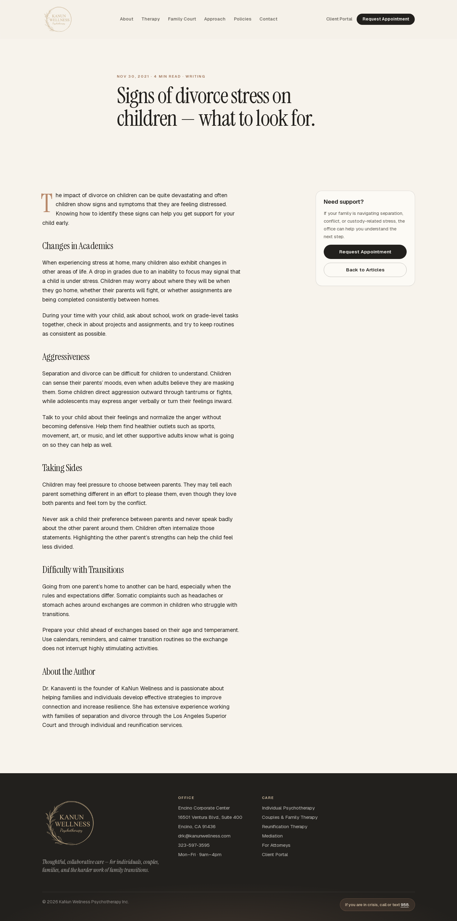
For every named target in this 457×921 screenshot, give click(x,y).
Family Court (182, 19)
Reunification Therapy (284, 826)
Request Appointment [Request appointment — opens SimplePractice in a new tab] (386, 19)
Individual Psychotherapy (288, 808)
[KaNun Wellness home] (57, 19)
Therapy (150, 19)
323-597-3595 (194, 845)
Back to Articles (365, 270)
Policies (242, 19)
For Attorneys (276, 845)
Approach (215, 19)
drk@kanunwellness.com (204, 836)
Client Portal (275, 854)
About (126, 19)
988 (405, 904)
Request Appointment (365, 252)
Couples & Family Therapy (290, 817)
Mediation (272, 836)
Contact (268, 19)
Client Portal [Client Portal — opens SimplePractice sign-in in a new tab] (339, 19)
